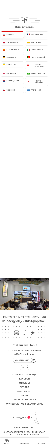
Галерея (24, 378)
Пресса (24, 387)
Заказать (7, 441)
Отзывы (24, 383)
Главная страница (24, 374)
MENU (24, 395)
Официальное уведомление (24, 403)
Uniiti (33, 427)
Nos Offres (24, 391)
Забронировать (24, 441)
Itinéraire (41, 441)
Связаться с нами (24, 399)
